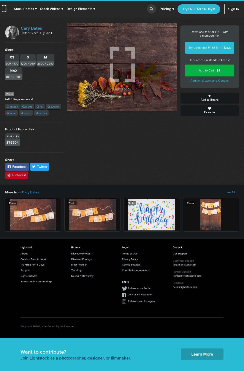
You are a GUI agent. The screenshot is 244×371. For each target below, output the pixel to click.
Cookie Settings (131, 264)
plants (27, 107)
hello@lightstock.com (185, 287)
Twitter (40, 166)
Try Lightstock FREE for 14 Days (210, 47)
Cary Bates (31, 28)
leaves (26, 113)
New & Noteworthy (82, 276)
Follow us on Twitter (140, 288)
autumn (53, 107)
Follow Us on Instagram (141, 301)
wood (11, 113)
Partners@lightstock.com (187, 275)
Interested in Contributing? (36, 281)
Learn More (202, 354)
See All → (232, 192)
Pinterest (16, 175)
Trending (76, 270)
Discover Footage (81, 259)
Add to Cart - (209, 70)
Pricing (167, 9)
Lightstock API (29, 276)
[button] (25, 9)
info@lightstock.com (184, 264)
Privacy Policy (130, 259)
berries (41, 113)
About (24, 253)
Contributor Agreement (135, 270)
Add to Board (210, 98)
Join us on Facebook (140, 294)
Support (25, 270)
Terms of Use (130, 253)
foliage (12, 107)
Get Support (180, 253)
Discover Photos (80, 253)
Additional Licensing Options (209, 80)
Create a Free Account (34, 259)
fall (40, 107)
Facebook (17, 166)
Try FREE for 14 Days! (199, 8)
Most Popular (79, 264)
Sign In (233, 8)
